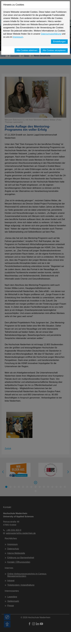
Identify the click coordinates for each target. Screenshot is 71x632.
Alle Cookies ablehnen (27, 50)
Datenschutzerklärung (51, 34)
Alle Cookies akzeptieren (54, 50)
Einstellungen (59, 41)
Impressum (18, 37)
